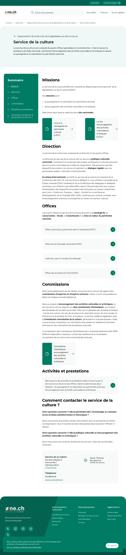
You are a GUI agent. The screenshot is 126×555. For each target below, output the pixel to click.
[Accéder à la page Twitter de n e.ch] (8, 529)
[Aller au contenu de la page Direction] (21, 91)
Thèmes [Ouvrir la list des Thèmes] (104, 12)
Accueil (9, 23)
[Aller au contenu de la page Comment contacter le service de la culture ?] (21, 114)
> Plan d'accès (50, 467)
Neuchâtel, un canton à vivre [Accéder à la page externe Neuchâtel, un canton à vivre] (88, 516)
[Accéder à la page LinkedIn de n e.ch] (15, 529)
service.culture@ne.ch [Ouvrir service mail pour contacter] (54, 479)
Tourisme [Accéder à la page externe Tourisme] (81, 522)
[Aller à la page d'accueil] (10, 12)
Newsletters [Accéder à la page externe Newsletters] (56, 521)
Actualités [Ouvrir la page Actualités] (91, 12)
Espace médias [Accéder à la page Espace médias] (57, 518)
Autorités (19, 23)
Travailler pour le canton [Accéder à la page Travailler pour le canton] (60, 515)
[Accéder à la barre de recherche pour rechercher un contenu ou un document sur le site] (57, 12)
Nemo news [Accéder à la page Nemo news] (111, 519)
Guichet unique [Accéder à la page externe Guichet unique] (112, 512)
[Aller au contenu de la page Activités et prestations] (21, 108)
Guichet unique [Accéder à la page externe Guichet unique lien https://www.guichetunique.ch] (112, 2)
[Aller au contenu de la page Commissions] (21, 102)
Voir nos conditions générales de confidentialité (24, 547)
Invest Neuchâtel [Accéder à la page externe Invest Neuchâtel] (84, 519)
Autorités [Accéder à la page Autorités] (95, 3)
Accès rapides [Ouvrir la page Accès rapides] (118, 12)
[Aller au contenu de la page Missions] (21, 85)
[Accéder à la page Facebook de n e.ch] (31, 529)
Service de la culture (88, 23)
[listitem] (58, 129)
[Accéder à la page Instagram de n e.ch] (23, 529)
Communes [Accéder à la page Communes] (82, 512)
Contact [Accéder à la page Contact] (55, 525)
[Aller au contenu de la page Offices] (21, 96)
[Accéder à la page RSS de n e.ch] (8, 535)
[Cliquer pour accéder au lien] (80, 229)
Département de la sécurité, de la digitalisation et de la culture (51, 23)
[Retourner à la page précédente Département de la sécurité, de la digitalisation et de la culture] (63, 36)
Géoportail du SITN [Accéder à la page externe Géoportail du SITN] (114, 516)
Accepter (112, 545)
